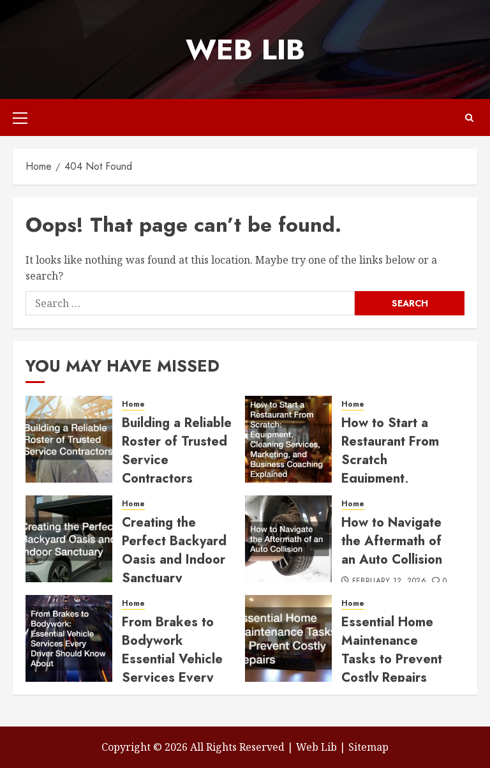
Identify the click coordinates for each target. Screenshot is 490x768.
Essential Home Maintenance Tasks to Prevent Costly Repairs (391, 650)
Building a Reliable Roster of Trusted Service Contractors (177, 451)
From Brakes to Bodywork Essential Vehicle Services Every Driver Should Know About (172, 668)
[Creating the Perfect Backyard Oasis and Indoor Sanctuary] (69, 538)
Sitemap (368, 747)
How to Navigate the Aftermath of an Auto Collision (391, 541)
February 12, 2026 (389, 581)
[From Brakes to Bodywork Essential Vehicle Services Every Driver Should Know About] (69, 638)
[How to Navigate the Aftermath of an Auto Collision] (288, 538)
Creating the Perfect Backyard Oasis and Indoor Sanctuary (174, 550)
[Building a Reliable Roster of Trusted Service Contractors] (69, 439)
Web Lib (245, 49)
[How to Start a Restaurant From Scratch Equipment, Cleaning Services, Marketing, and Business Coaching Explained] (288, 439)
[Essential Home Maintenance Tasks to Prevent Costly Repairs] (288, 638)
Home (133, 404)
